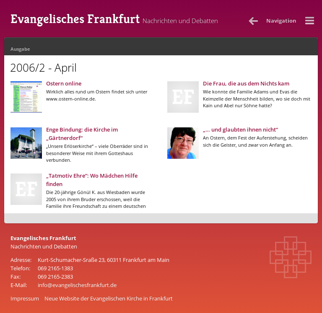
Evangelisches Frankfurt (114, 19)
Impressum (24, 298)
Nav (281, 20)
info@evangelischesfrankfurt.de (77, 285)
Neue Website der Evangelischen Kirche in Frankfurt (108, 298)
